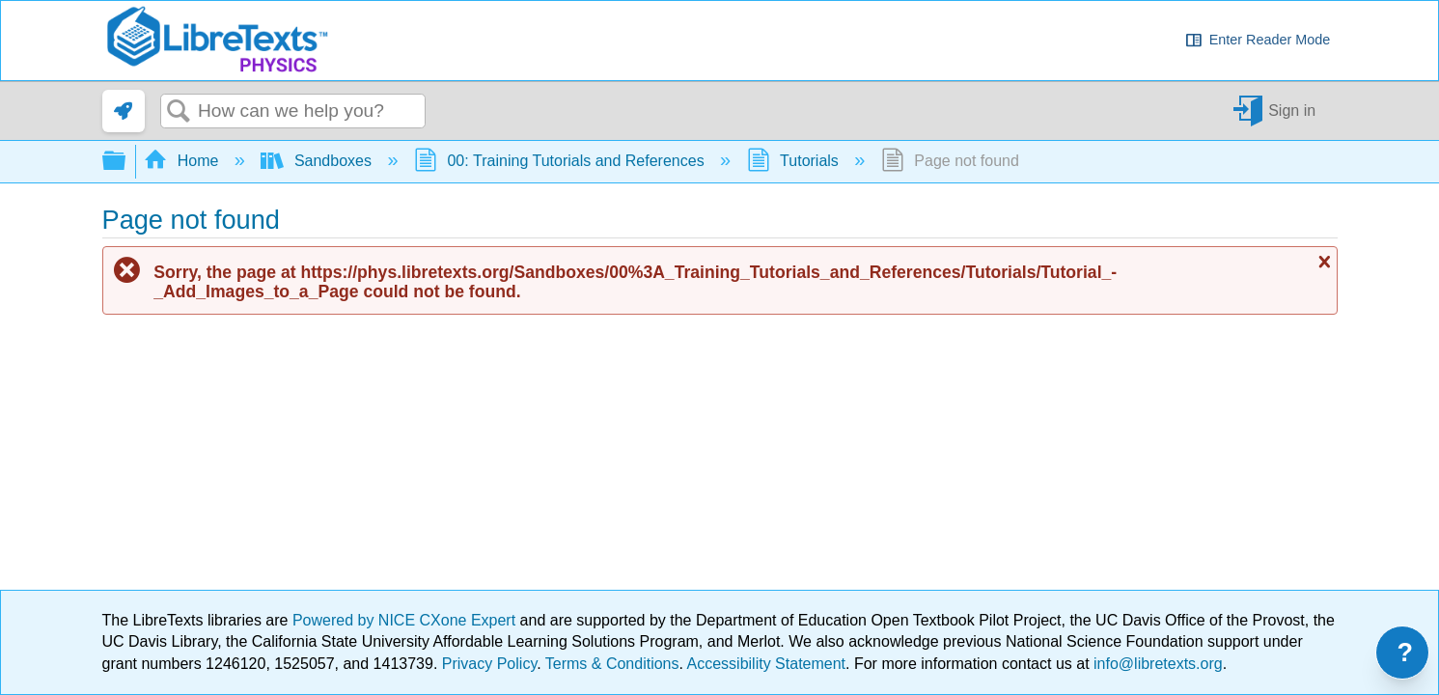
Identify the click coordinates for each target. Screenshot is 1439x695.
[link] (123, 111)
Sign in (1291, 110)
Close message (1322, 261)
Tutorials (795, 161)
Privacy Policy (489, 663)
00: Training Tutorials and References (561, 161)
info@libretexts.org (1156, 663)
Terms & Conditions (612, 663)
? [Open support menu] (1405, 652)
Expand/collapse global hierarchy (126, 162)
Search (179, 112)
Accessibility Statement (766, 663)
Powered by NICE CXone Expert (406, 620)
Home (183, 161)
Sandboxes (318, 161)
